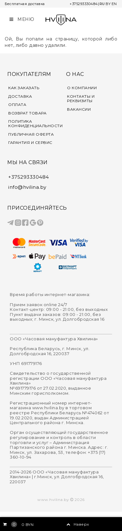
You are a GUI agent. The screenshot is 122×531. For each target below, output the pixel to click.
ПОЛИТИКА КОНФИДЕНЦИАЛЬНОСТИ (32, 123)
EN (114, 4)
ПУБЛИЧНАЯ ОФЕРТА (31, 134)
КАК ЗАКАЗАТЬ (23, 88)
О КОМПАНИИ (82, 88)
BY (108, 4)
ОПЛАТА (17, 104)
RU (102, 4)
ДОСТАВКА (20, 96)
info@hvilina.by (27, 187)
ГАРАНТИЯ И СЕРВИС (30, 142)
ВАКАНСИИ (79, 109)
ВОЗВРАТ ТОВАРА (27, 113)
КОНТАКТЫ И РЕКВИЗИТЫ (81, 98)
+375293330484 (84, 4)
